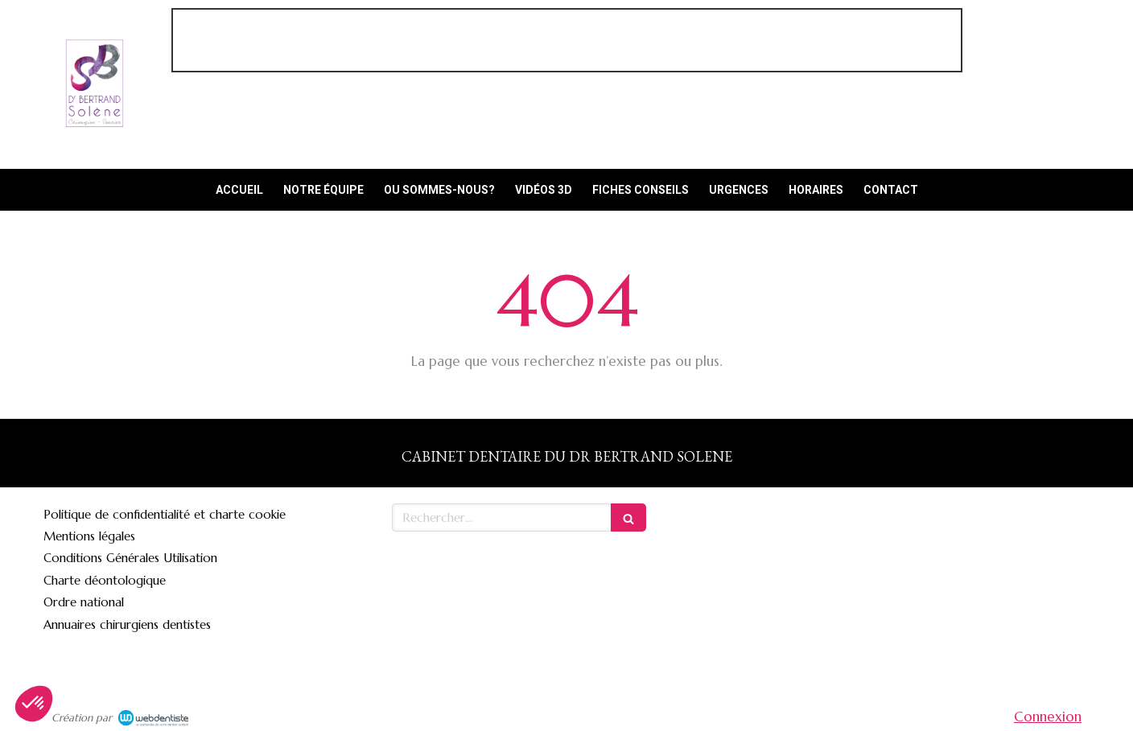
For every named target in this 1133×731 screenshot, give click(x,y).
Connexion (1048, 716)
